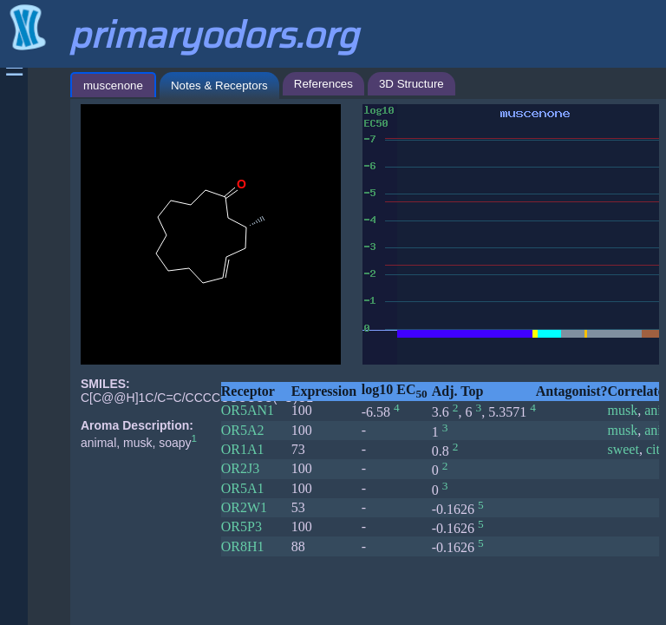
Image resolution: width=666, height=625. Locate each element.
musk (622, 410)
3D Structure (411, 83)
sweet (622, 449)
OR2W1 (244, 507)
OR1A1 (242, 449)
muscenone (113, 85)
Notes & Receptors (219, 85)
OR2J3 (240, 468)
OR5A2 (242, 430)
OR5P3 (241, 526)
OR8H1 (242, 546)
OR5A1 (242, 488)
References (323, 83)
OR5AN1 (247, 410)
